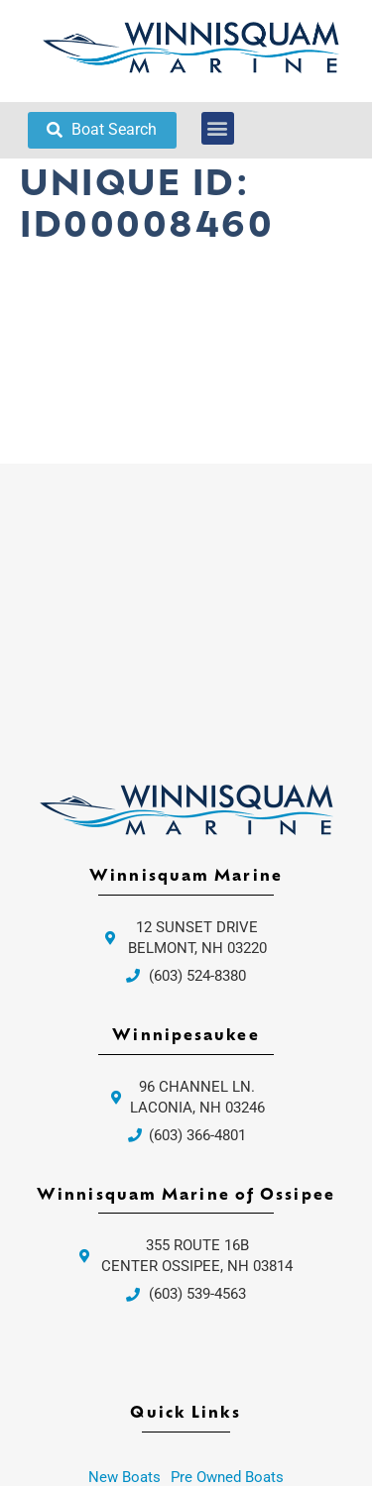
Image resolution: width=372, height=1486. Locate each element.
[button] (217, 128)
